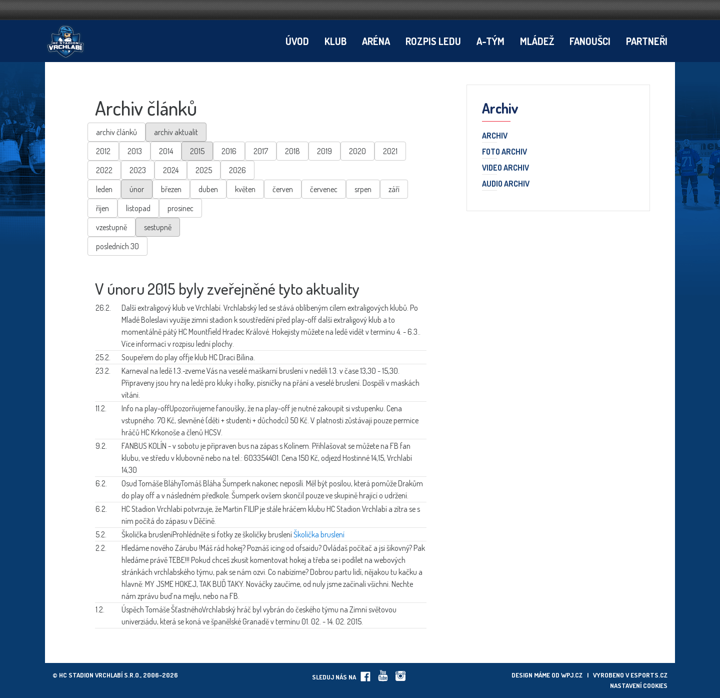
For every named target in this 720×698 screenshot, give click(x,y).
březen (171, 189)
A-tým (490, 41)
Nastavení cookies (639, 685)
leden (104, 189)
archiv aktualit (176, 132)
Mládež (537, 41)
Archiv (495, 136)
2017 (261, 151)
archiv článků (116, 132)
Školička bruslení (319, 534)
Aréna (376, 41)
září (394, 189)
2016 (229, 151)
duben (208, 189)
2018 (292, 151)
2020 (357, 151)
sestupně (158, 227)
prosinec (181, 208)
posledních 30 (117, 246)
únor (137, 189)
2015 (197, 151)
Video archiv (505, 168)
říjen (102, 208)
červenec (324, 189)
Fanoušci (590, 41)
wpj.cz (571, 675)
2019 (324, 151)
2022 (104, 170)
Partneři (647, 41)
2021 (390, 151)
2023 (138, 170)
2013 (135, 151)
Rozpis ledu (433, 41)
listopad (138, 208)
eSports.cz (649, 675)
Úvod (297, 41)
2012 (103, 151)
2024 (170, 170)
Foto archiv (504, 152)
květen (245, 189)
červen (282, 189)
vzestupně (111, 227)
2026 (237, 170)
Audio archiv (506, 184)
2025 (204, 170)
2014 (166, 151)
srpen (363, 189)
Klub (335, 41)
